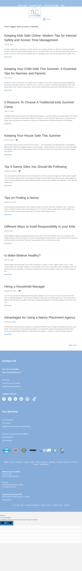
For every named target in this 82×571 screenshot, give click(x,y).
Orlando (59, 462)
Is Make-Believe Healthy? (22, 255)
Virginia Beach (44, 464)
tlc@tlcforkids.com (13, 372)
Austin (12, 462)
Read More (8, 57)
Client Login (22, 5)
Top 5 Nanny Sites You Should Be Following (35, 166)
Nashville (52, 462)
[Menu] (47, 19)
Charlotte (19, 462)
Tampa (35, 464)
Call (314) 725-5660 (51, 5)
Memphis (44, 462)
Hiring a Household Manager (24, 286)
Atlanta (6, 462)
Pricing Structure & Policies (11, 383)
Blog (62, 5)
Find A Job (5, 380)
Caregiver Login (35, 5)
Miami (38, 462)
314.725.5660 (14, 369)
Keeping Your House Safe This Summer (32, 135)
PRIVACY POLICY (46, 505)
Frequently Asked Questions (11, 386)
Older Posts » (73, 345)
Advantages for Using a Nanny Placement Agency (39, 317)
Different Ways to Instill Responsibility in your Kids (39, 226)
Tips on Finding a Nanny (21, 197)
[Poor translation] (9, 523)
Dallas (32, 462)
